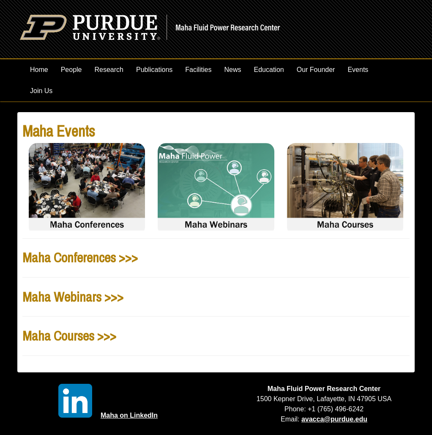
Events (357, 69)
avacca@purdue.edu (334, 419)
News (232, 69)
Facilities (198, 69)
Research (109, 69)
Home (39, 69)
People (71, 69)
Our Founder (316, 69)
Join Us (41, 90)
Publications (154, 69)
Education (269, 69)
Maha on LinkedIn (108, 415)
